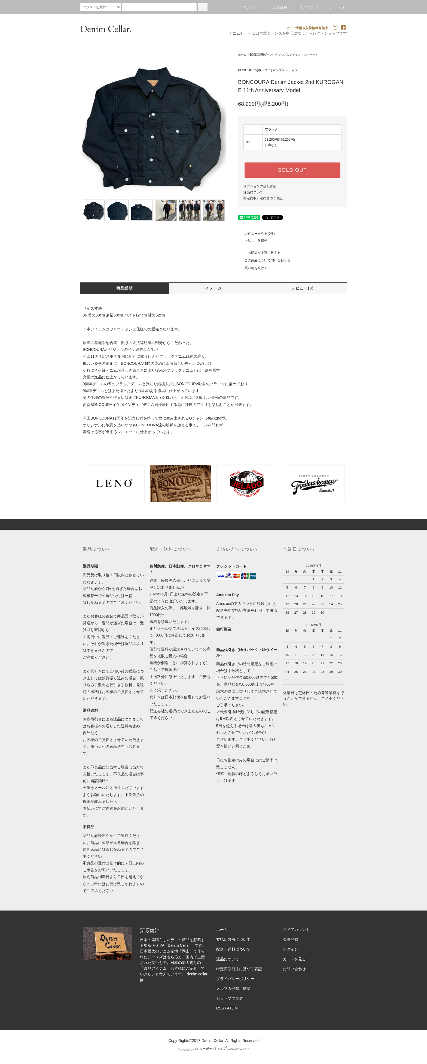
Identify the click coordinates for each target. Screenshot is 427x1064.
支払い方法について (233, 939)
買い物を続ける (252, 268)
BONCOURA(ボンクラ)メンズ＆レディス (275, 54)
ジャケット (311, 54)
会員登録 (276, 7)
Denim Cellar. (106, 29)
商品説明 (124, 288)
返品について (253, 192)
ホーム (242, 54)
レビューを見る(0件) (256, 234)
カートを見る (294, 959)
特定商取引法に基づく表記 (263, 198)
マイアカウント (296, 929)
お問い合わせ (294, 969)
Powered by (213, 1049)
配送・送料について (233, 949)
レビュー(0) (302, 288)
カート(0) (333, 7)
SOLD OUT (292, 170)
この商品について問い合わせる (264, 260)
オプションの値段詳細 (259, 186)
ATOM (232, 1008)
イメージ (213, 288)
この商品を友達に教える (259, 253)
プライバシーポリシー (235, 978)
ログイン (303, 7)
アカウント (249, 7)
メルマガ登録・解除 (233, 988)
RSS (220, 1008)
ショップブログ (229, 998)
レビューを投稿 (252, 240)
